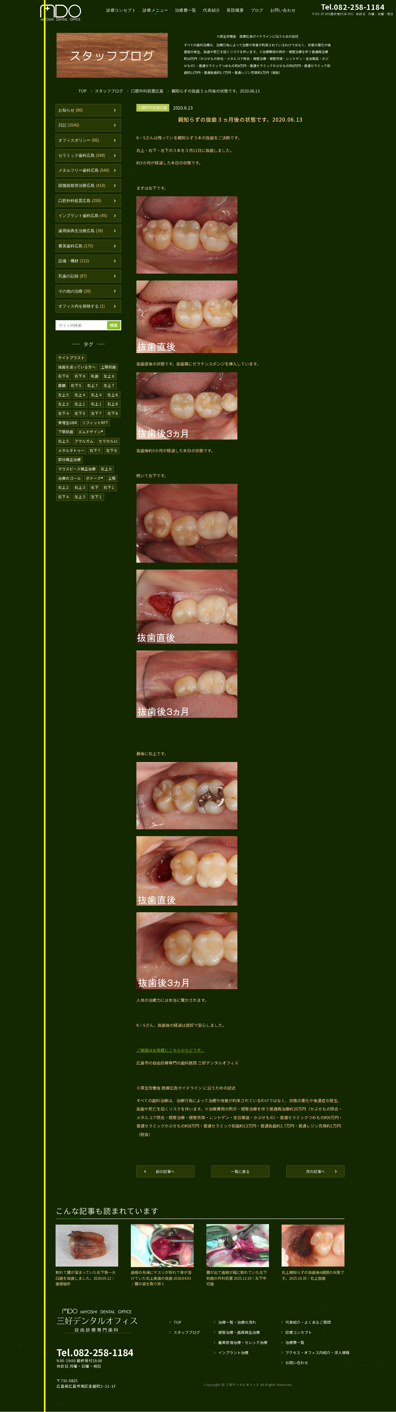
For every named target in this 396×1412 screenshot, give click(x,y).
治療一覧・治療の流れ (237, 1322)
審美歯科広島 (76, 250)
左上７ (109, 391)
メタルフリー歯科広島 (85, 172)
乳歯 (94, 382)
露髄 (62, 391)
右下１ (109, 491)
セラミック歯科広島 (83, 157)
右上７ (92, 391)
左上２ (63, 409)
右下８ (80, 382)
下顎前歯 (65, 437)
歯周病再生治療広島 (82, 235)
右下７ (95, 455)
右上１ (96, 409)
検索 (114, 332)
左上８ (109, 382)
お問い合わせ (283, 10)
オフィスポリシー (80, 141)
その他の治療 (75, 297)
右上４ (96, 400)
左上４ (80, 400)
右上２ (63, 491)
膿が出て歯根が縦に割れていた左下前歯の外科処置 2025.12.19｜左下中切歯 (236, 1278)
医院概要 (235, 10)
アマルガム (84, 446)
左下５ (80, 418)
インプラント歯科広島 (84, 219)
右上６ (113, 409)
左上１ (80, 409)
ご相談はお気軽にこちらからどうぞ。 (170, 1050)
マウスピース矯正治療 (77, 473)
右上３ (80, 491)
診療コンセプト (121, 10)
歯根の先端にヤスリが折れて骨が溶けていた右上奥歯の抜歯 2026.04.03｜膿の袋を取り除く (161, 1278)
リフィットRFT (95, 427)
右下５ (76, 391)
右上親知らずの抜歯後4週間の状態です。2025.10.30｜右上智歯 (313, 1275)
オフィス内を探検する (83, 312)
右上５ (63, 446)
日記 (69, 126)
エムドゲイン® (90, 437)
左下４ (63, 418)
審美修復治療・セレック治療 (242, 1342)
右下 (94, 491)
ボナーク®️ (94, 482)
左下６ (113, 418)
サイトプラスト (71, 364)
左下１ (96, 500)
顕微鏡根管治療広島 (83, 188)
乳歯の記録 (73, 281)
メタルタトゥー (71, 455)
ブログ (257, 10)
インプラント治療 (233, 1352)
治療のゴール (69, 482)
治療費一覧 (185, 10)
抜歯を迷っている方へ (77, 373)
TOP (82, 91)
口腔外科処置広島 (147, 91)
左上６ (113, 400)
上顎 (112, 482)
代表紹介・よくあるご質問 (308, 1322)
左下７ (96, 418)
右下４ (63, 500)
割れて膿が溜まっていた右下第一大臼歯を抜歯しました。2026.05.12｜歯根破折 (86, 1278)
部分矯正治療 (69, 464)
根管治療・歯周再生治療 (239, 1332)
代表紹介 (211, 10)
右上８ (106, 473)
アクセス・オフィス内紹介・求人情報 (317, 1352)
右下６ (63, 382)
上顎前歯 (108, 373)
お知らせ (71, 110)
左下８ (111, 455)
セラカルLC (108, 446)
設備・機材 (74, 266)
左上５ (63, 400)
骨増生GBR (67, 427)
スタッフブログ (109, 91)
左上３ (80, 500)
